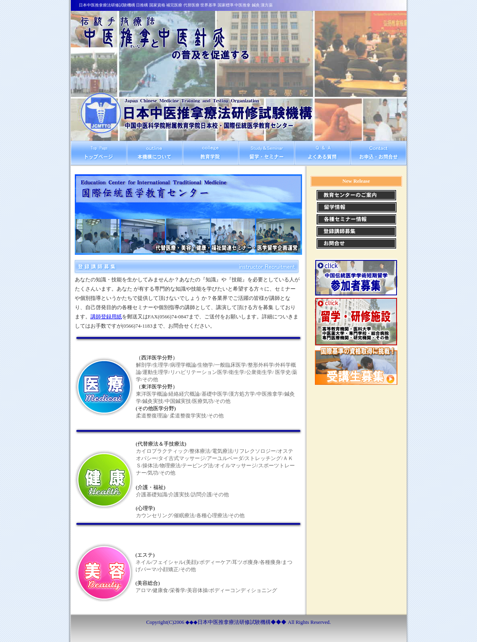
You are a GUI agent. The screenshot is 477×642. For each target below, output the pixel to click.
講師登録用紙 (106, 317)
